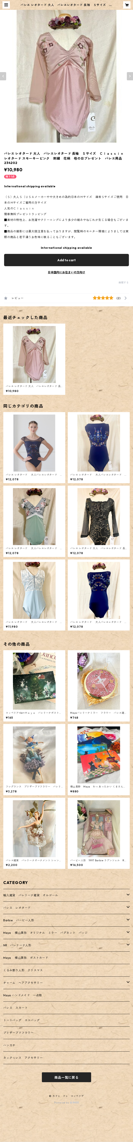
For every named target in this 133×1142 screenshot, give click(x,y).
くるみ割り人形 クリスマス (23, 970)
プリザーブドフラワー (18, 1033)
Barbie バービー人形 (18, 920)
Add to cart (66, 260)
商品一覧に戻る (66, 1077)
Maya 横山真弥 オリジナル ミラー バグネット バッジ (45, 933)
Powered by (66, 1102)
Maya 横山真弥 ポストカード (25, 958)
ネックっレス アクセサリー (23, 1058)
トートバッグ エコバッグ (21, 1020)
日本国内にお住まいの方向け (66, 272)
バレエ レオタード (17, 908)
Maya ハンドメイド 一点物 (22, 995)
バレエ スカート (15, 1008)
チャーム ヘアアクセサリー (23, 983)
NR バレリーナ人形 (17, 945)
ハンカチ (9, 1045)
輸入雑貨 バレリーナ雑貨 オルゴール (32, 895)
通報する (123, 282)
